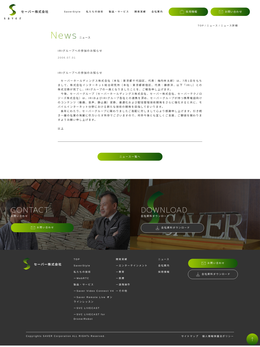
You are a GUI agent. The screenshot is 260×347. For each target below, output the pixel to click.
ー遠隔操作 (123, 286)
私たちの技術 (94, 11)
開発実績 (140, 11)
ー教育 (120, 273)
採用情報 (164, 273)
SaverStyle (72, 11)
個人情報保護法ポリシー (218, 337)
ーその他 (121, 292)
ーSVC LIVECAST (87, 309)
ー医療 (120, 279)
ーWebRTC (81, 279)
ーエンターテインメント (132, 267)
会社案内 (157, 11)
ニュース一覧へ (130, 156)
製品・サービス (119, 11)
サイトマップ (190, 337)
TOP (201, 25)
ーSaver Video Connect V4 (94, 292)
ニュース (212, 25)
